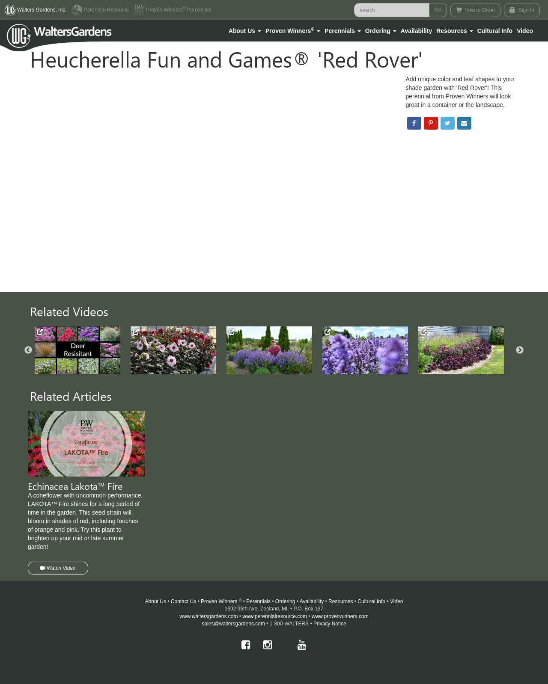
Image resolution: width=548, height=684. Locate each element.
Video (396, 601)
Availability (416, 30)
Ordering (285, 601)
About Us (155, 601)
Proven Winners (221, 601)
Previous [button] (28, 350)
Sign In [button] (521, 10)
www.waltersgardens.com (208, 616)
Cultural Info (494, 30)
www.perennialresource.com (274, 616)
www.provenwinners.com (340, 616)
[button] (244, 30)
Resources (340, 601)
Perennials (258, 601)
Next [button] (519, 350)
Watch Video (58, 568)
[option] (83, 350)
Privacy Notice (329, 624)
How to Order (475, 10)
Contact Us (183, 601)
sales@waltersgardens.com (233, 624)
